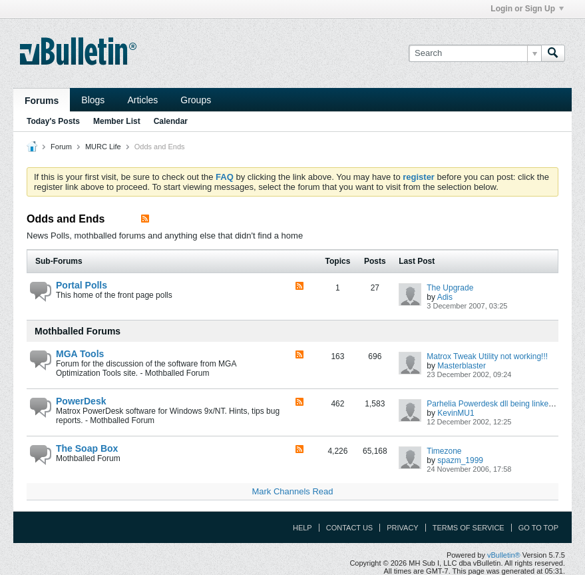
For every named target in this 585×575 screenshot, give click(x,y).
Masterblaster (461, 365)
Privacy (402, 528)
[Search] (475, 53)
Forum (61, 147)
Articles (142, 100)
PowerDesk (81, 401)
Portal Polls (81, 285)
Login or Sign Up (527, 8)
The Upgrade (450, 287)
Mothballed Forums (77, 331)
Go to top (538, 528)
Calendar (171, 121)
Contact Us (349, 528)
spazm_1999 (460, 460)
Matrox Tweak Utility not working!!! (487, 356)
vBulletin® (503, 555)
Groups (195, 100)
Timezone (444, 451)
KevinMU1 (455, 413)
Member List (116, 121)
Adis (445, 297)
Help (302, 528)
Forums (42, 100)
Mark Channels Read (292, 491)
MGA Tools (80, 353)
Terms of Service (468, 528)
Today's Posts (53, 121)
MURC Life (103, 147)
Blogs (92, 100)
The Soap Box (87, 448)
